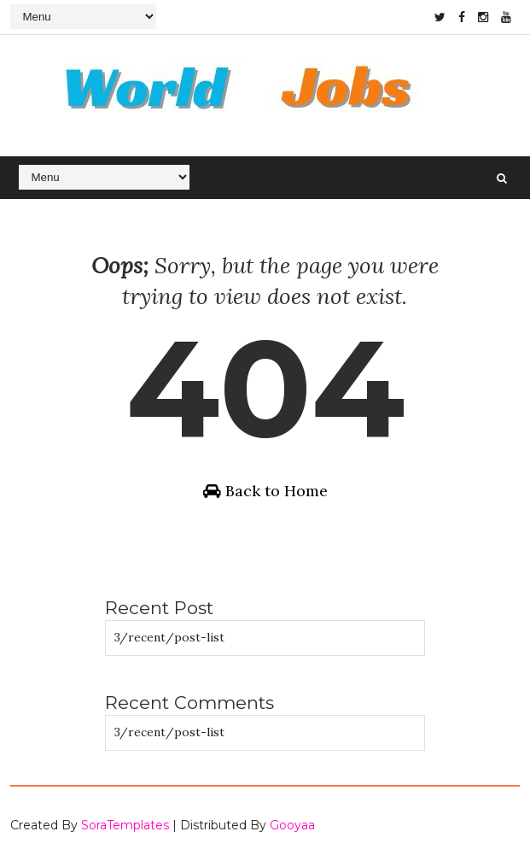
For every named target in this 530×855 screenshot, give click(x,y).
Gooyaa (292, 825)
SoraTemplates (125, 825)
